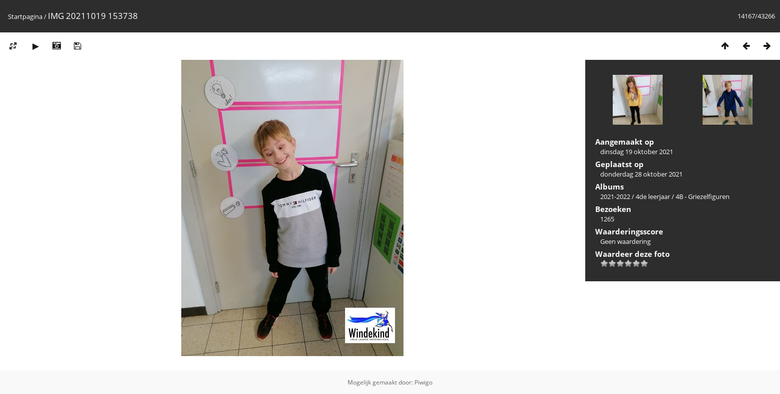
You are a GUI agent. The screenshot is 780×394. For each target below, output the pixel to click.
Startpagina (25, 16)
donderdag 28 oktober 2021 (641, 174)
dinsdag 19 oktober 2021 (636, 151)
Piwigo (423, 382)
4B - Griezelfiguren (703, 196)
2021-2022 (615, 196)
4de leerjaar (653, 196)
